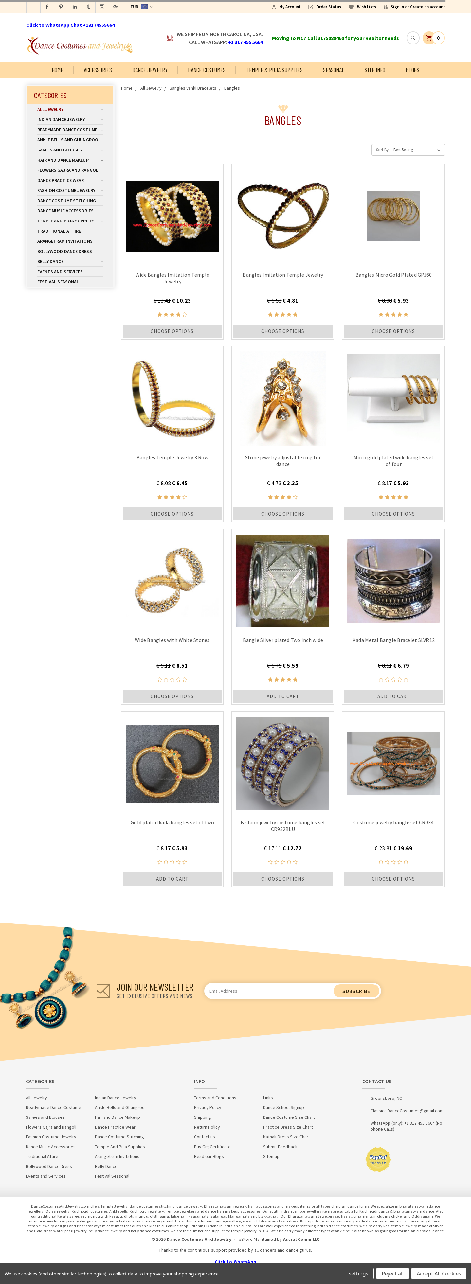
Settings (358, 1273)
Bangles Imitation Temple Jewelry (283, 275)
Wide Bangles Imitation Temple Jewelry (172, 278)
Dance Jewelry (150, 70)
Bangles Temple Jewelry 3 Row (172, 457)
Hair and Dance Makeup (70, 160)
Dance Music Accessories (65, 211)
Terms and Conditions (215, 1097)
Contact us (204, 1137)
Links (268, 1097)
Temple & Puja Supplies (274, 70)
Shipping (202, 1117)
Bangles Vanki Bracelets (193, 88)
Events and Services (60, 271)
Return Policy (207, 1127)
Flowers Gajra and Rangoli (68, 170)
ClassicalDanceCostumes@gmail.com (407, 1111)
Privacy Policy (207, 1107)
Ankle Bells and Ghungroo (67, 140)
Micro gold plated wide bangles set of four (393, 460)
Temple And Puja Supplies (70, 221)
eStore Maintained (257, 1239)
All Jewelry (70, 109)
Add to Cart (283, 696)
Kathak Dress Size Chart (286, 1137)
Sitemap (271, 1156)
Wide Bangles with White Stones (172, 640)
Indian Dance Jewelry (70, 119)
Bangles (232, 88)
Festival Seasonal (58, 282)
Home (57, 70)
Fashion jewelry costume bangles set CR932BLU (283, 825)
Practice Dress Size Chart (288, 1127)
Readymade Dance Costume (70, 129)
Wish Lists (366, 6)
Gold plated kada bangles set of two (172, 822)
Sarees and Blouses (70, 150)
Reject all (393, 1273)
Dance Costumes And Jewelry (199, 1239)
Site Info (375, 70)
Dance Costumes (207, 70)
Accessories (98, 70)
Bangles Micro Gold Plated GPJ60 (393, 275)
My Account (290, 6)
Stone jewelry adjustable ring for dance (283, 460)
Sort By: (382, 149)
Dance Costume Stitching (66, 200)
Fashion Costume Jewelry (70, 190)
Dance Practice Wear (70, 180)
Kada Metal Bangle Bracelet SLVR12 (394, 640)
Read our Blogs (209, 1156)
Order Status (328, 6)
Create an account (427, 6)
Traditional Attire (59, 231)
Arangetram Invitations (65, 241)
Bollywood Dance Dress (64, 251)
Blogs (412, 70)
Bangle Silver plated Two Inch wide (283, 640)
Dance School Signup (283, 1107)
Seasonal (334, 70)
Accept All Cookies (439, 1273)
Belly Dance (70, 261)
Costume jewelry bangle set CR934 (393, 822)
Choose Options (172, 331)
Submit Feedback (280, 1147)
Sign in (397, 6)
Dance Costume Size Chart (289, 1117)
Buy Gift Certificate (212, 1147)
